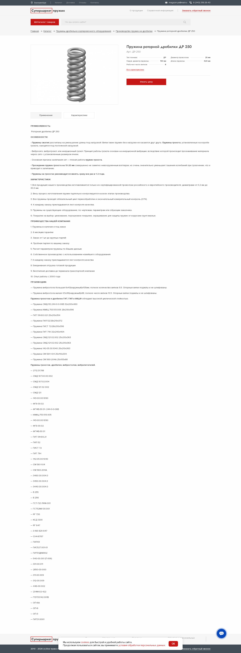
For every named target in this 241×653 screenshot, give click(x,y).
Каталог (58, 3)
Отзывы (82, 3)
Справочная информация (160, 10)
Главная (35, 31)
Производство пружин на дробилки (134, 31)
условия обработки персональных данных (142, 645)
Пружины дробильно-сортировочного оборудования (83, 31)
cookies (85, 642)
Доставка (70, 3)
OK (173, 643)
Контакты (95, 3)
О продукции (136, 10)
